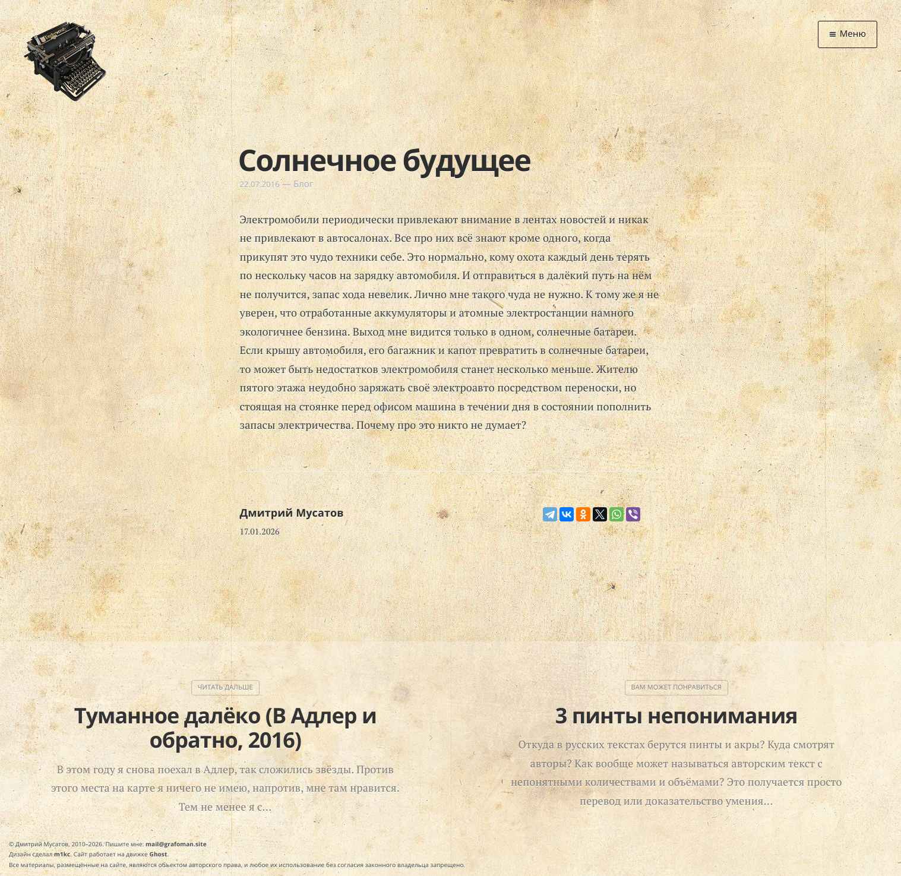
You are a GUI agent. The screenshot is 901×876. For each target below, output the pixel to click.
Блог (303, 184)
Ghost (158, 854)
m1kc (62, 854)
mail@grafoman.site (176, 844)
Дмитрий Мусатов (292, 513)
